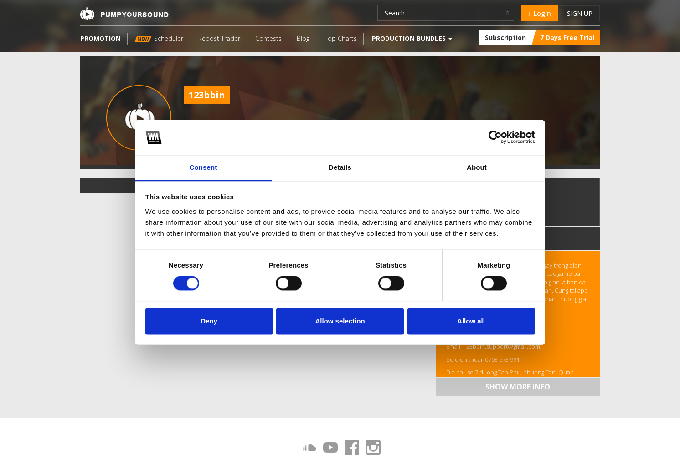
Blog (303, 38)
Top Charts (341, 38)
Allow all (471, 321)
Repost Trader (219, 38)
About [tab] (477, 167)
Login (539, 13)
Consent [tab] (203, 167)
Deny (209, 321)
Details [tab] (340, 167)
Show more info (517, 387)
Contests (268, 38)
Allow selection (340, 321)
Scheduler (159, 38)
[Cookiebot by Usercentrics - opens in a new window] (495, 137)
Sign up (579, 13)
